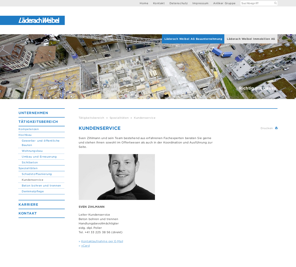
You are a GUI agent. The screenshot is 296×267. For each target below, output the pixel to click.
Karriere (28, 204)
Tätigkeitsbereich (38, 122)
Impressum (200, 3)
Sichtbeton (30, 162)
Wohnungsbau (32, 150)
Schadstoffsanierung (37, 174)
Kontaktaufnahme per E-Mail (102, 241)
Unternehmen (33, 113)
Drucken (267, 128)
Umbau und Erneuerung (39, 156)
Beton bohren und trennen (41, 185)
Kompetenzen (28, 129)
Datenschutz (179, 3)
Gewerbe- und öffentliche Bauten (41, 143)
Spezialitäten (27, 168)
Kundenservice (32, 179)
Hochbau (25, 135)
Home (144, 3)
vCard (85, 245)
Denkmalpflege (33, 191)
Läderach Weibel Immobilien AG (251, 38)
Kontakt (159, 3)
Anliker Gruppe (224, 3)
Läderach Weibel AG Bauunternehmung (193, 38)
